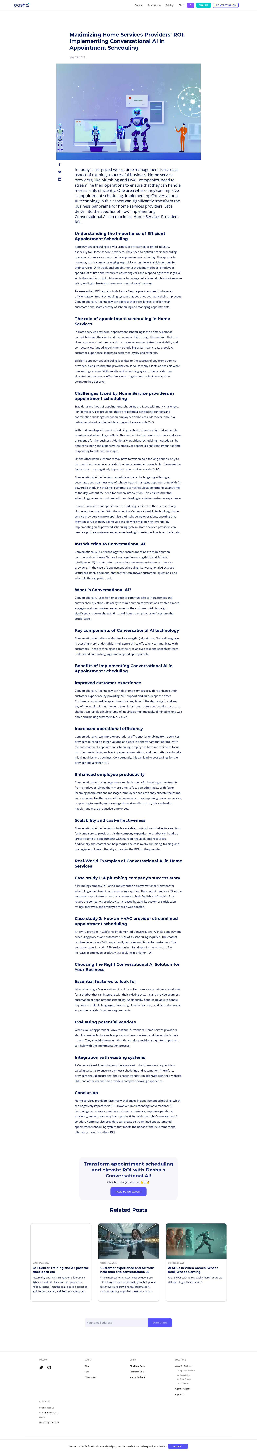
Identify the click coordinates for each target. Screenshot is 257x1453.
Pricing (170, 5)
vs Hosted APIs (183, 1374)
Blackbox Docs (137, 1366)
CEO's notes (90, 1377)
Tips (87, 1371)
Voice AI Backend (183, 1366)
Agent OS (179, 1394)
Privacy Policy (147, 1446)
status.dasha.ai (138, 1377)
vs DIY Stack (182, 1383)
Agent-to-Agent (182, 1388)
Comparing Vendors (186, 1370)
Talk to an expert (128, 1191)
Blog (181, 5)
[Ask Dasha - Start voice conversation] (190, 5)
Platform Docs (137, 1371)
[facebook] (59, 164)
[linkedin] (59, 179)
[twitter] (59, 172)
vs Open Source (184, 1379)
